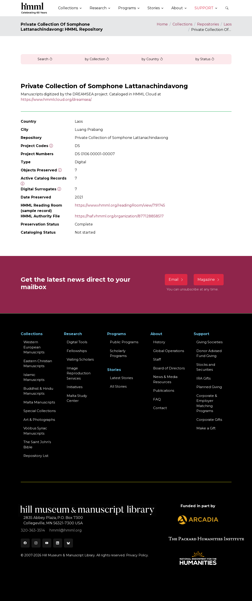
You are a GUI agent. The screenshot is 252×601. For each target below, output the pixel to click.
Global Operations (168, 351)
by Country (152, 59)
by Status (204, 59)
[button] (227, 8)
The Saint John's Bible (37, 444)
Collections (182, 24)
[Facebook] (25, 543)
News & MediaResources (165, 379)
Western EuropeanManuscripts (33, 347)
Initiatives (74, 387)
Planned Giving (209, 387)
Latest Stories (121, 378)
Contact (160, 408)
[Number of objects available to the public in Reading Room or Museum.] (22, 184)
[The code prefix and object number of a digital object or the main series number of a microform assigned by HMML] (51, 146)
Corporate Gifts (209, 419)
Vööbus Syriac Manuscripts (35, 430)
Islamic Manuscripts (33, 377)
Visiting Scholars (80, 359)
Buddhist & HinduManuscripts (38, 391)
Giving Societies (209, 342)
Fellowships (77, 351)
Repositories (208, 24)
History (159, 342)
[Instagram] (36, 543)
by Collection (97, 59)
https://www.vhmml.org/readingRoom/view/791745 (120, 205)
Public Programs (124, 342)
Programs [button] (127, 8)
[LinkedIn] (57, 543)
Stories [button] (154, 8)
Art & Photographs (39, 419)
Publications (163, 390)
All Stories (118, 386)
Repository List (35, 456)
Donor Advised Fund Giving (209, 353)
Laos (228, 24)
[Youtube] (46, 543)
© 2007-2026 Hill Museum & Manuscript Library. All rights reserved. (73, 555)
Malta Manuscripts (39, 402)
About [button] (177, 8)
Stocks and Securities (205, 367)
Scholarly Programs (118, 353)
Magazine (209, 279)
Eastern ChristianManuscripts (37, 363)
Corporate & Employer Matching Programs (206, 403)
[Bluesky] (68, 543)
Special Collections (39, 411)
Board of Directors (169, 368)
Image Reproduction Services (79, 373)
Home (162, 24)
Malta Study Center (77, 398)
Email (176, 279)
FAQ (157, 399)
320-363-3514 (33, 530)
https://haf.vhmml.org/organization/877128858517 (119, 216)
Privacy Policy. (137, 555)
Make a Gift (206, 428)
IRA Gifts (203, 378)
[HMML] (34, 8)
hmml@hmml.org (65, 530)
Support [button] (204, 8)
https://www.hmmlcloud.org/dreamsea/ (56, 99)
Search (45, 59)
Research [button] (98, 8)
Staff (157, 359)
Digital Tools (77, 342)
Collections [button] (68, 8)
